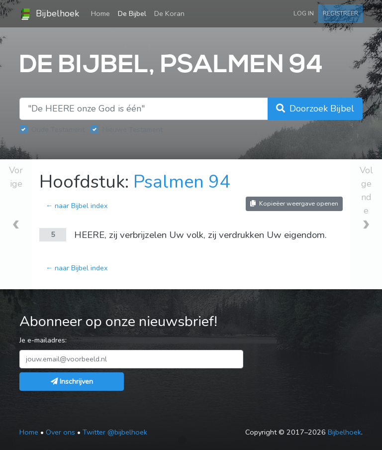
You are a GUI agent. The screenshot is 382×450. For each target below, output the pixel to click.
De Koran (169, 13)
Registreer (340, 13)
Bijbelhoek (49, 13)
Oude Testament (58, 129)
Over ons (60, 432)
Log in (303, 13)
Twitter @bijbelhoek (115, 432)
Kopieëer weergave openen (294, 203)
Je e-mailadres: (43, 340)
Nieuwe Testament (132, 129)
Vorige (16, 177)
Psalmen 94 (181, 182)
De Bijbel (132, 13)
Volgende (366, 190)
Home (102, 12)
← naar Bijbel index (77, 206)
